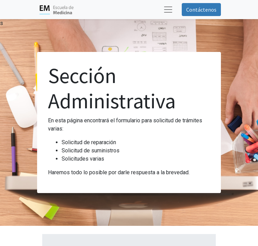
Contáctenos (201, 9)
